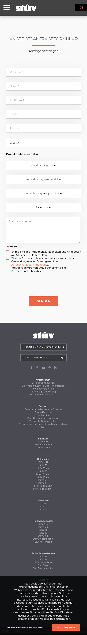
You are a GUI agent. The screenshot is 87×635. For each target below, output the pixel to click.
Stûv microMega (43, 542)
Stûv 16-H (43, 480)
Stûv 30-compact (43, 486)
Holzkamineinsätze (43, 521)
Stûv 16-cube (43, 474)
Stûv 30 (43, 465)
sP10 (43, 503)
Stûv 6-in (43, 524)
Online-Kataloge (43, 412)
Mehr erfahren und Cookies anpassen (25, 627)
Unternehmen (43, 380)
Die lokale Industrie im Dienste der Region (43, 386)
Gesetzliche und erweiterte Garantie (43, 409)
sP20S (43, 509)
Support (43, 406)
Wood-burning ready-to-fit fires (43, 193)
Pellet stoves (43, 207)
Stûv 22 (43, 533)
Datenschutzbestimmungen (28, 264)
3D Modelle (43, 442)
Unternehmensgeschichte (43, 395)
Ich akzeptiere (66, 627)
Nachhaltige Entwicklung (43, 392)
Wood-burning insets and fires (43, 179)
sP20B (43, 506)
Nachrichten (43, 415)
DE (81, 7)
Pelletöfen (43, 500)
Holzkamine (43, 459)
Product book (43, 447)
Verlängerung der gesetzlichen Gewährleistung (43, 424)
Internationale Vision (43, 389)
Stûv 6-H (43, 462)
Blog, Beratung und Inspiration (43, 418)
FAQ (43, 427)
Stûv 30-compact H (43, 489)
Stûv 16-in (43, 527)
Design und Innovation (43, 383)
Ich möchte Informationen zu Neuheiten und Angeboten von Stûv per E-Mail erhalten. (46, 253)
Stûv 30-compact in (43, 539)
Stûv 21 (43, 530)
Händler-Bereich (43, 444)
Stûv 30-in (43, 536)
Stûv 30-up (43, 468)
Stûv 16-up (43, 477)
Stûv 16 (43, 471)
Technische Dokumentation (43, 421)
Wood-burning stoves (43, 165)
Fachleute (43, 439)
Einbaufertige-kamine (43, 553)
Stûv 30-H (43, 483)
